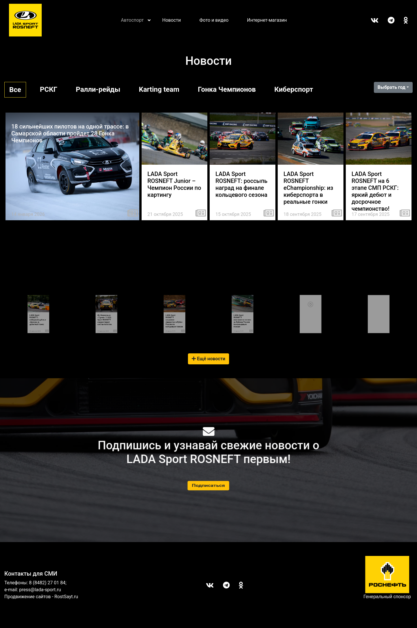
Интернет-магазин (267, 20)
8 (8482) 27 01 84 (47, 582)
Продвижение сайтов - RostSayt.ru (41, 596)
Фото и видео (213, 20)
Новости (171, 20)
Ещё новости (208, 358)
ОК (401, 20)
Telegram (386, 20)
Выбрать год (391, 87)
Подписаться (208, 486)
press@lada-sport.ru (40, 589)
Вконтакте (369, 20)
